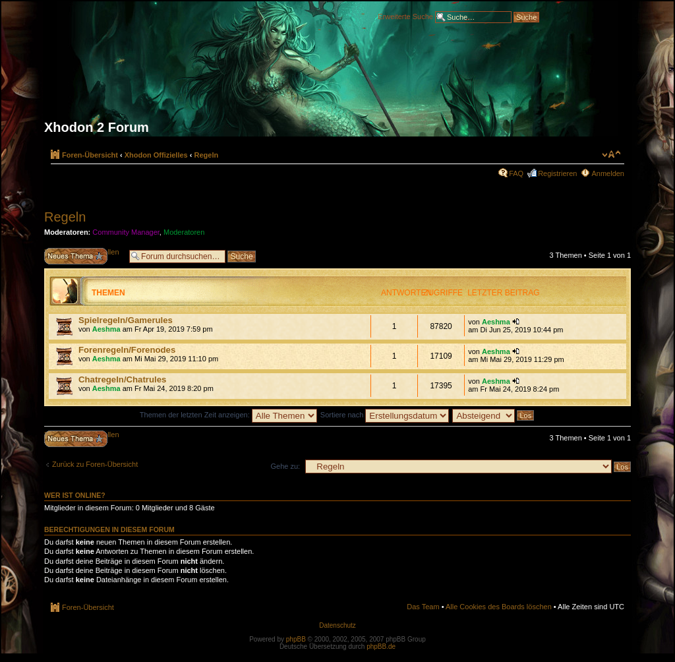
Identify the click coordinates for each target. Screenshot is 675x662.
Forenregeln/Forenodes (126, 350)
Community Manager (126, 232)
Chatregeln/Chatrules (122, 379)
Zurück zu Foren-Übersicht (95, 464)
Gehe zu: (285, 466)
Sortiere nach (384, 415)
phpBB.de (381, 646)
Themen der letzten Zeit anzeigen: (228, 415)
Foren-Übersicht (90, 155)
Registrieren (557, 173)
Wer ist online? (74, 495)
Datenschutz (337, 625)
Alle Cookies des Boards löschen (499, 607)
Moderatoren (183, 232)
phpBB (296, 639)
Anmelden (607, 173)
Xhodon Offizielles (156, 155)
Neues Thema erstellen (83, 256)
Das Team (423, 607)
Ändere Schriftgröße (611, 154)
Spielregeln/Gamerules (125, 320)
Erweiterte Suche (405, 16)
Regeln (206, 155)
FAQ (516, 173)
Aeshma (106, 329)
